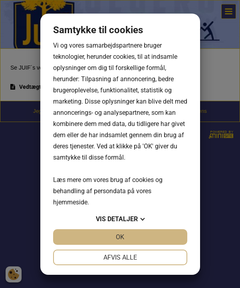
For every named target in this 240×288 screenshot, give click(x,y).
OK (120, 237)
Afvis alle (120, 257)
